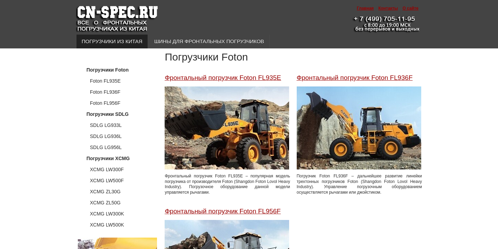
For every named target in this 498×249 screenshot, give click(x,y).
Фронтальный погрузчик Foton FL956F (222, 211)
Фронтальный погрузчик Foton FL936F (355, 77)
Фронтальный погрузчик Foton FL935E (223, 77)
